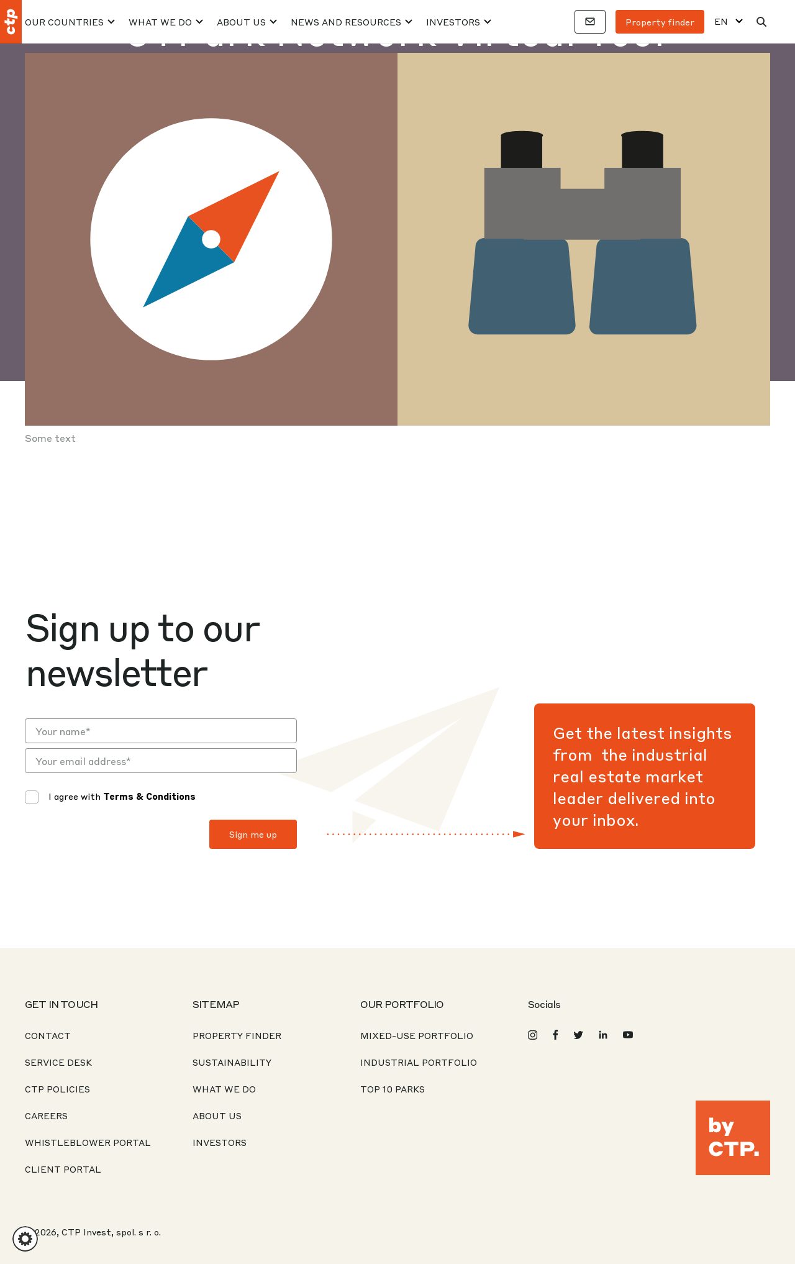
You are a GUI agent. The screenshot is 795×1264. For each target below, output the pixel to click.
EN (721, 21)
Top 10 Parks (392, 1088)
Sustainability (232, 1062)
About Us (241, 21)
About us (217, 1115)
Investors (453, 21)
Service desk (58, 1062)
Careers (46, 1115)
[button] (25, 1239)
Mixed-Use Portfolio (416, 1035)
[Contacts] (590, 22)
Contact (48, 1035)
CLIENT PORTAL (63, 1169)
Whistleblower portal (88, 1142)
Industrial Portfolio (418, 1062)
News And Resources (346, 21)
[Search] (761, 21)
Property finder (659, 21)
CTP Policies (57, 1088)
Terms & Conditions (149, 796)
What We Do (160, 21)
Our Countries (64, 21)
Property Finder (237, 1035)
